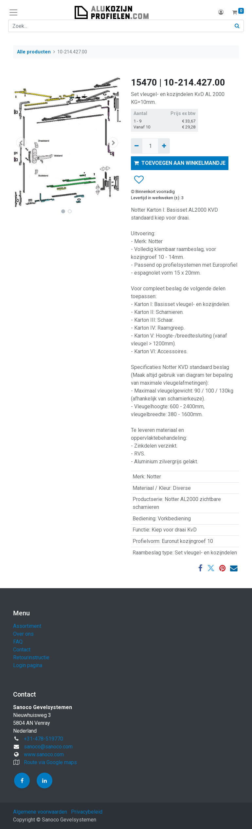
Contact (21, 649)
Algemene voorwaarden (40, 812)
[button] (21, 142)
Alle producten (34, 52)
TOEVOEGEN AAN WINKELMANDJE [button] (179, 163)
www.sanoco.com (44, 754)
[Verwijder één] (136, 145)
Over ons (23, 634)
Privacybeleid (86, 812)
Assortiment (27, 626)
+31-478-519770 (43, 739)
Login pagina (27, 665)
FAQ (18, 642)
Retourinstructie (31, 657)
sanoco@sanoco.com (48, 746)
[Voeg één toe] (164, 145)
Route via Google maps (50, 762)
